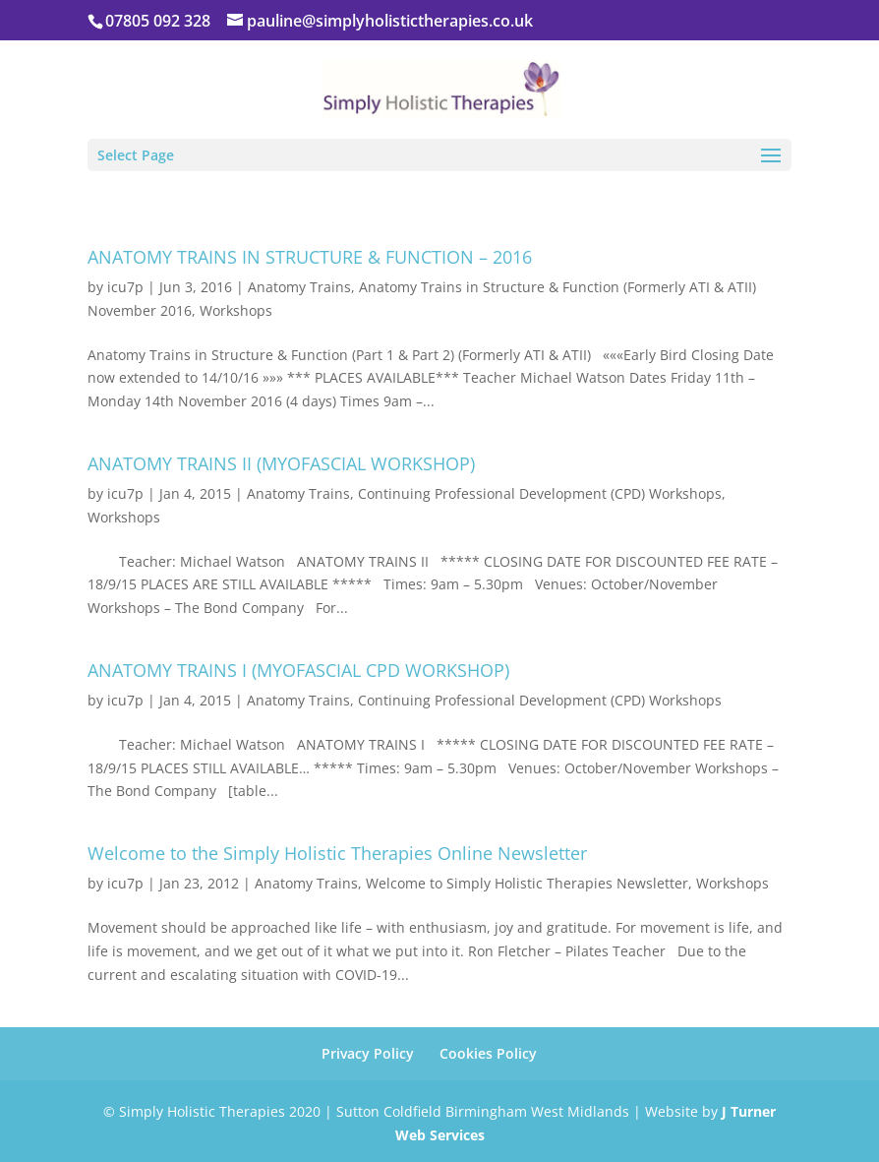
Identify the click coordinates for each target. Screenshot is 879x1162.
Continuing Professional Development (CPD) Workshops (540, 493)
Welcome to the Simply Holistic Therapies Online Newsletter (337, 853)
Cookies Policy (488, 1053)
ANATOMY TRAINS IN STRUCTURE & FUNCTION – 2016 (310, 257)
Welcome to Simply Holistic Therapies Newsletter (527, 883)
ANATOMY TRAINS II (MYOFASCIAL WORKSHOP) (281, 463)
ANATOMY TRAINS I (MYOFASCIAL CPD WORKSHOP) (298, 670)
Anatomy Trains (299, 286)
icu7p (125, 286)
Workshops (236, 310)
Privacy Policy (368, 1053)
